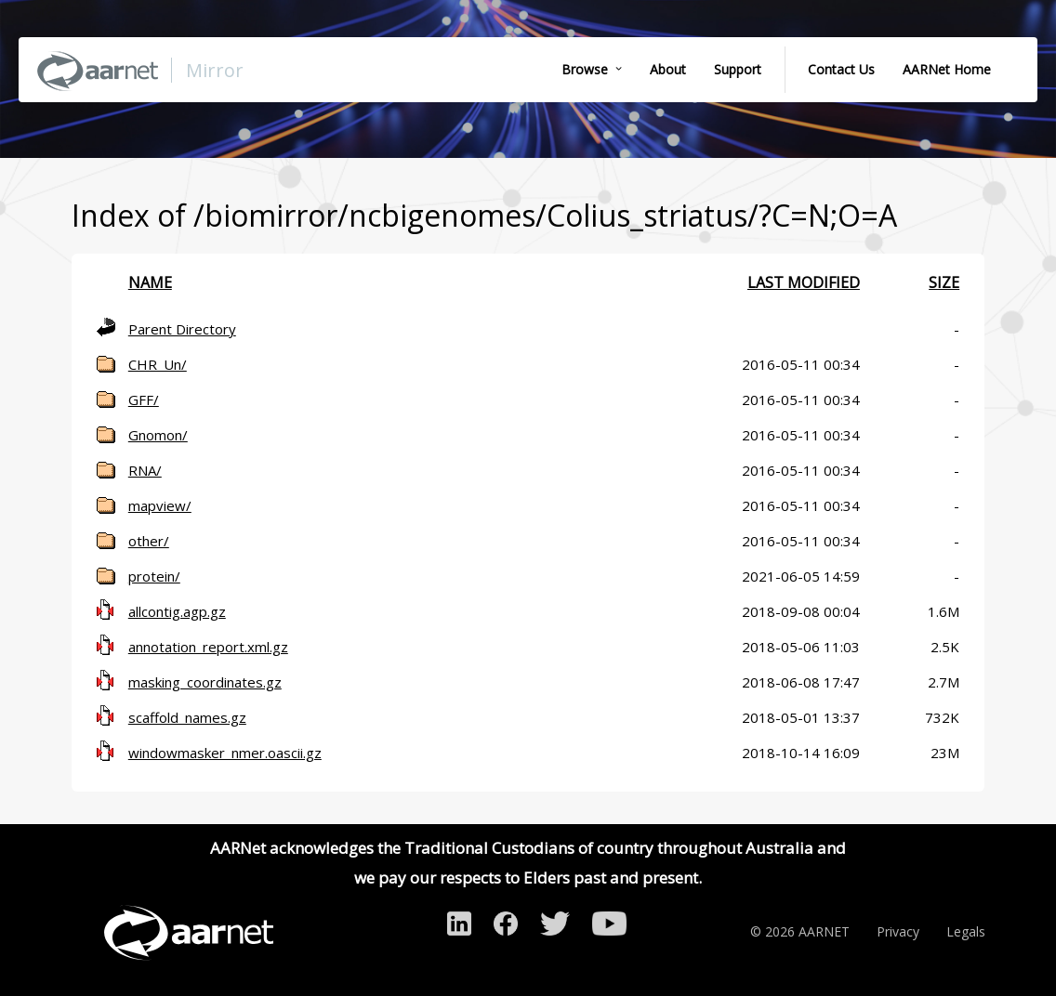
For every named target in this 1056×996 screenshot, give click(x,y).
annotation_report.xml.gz (208, 646)
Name (150, 282)
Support (737, 69)
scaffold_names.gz (187, 717)
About (668, 69)
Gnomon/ (158, 435)
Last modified (803, 282)
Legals (965, 931)
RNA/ (145, 470)
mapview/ (159, 505)
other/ (148, 540)
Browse (584, 69)
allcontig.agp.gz (177, 611)
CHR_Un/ (157, 364)
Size (944, 282)
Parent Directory (182, 329)
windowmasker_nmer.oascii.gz (225, 752)
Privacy (898, 931)
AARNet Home (947, 69)
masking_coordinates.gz (205, 682)
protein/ (154, 576)
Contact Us (841, 69)
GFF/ (143, 399)
